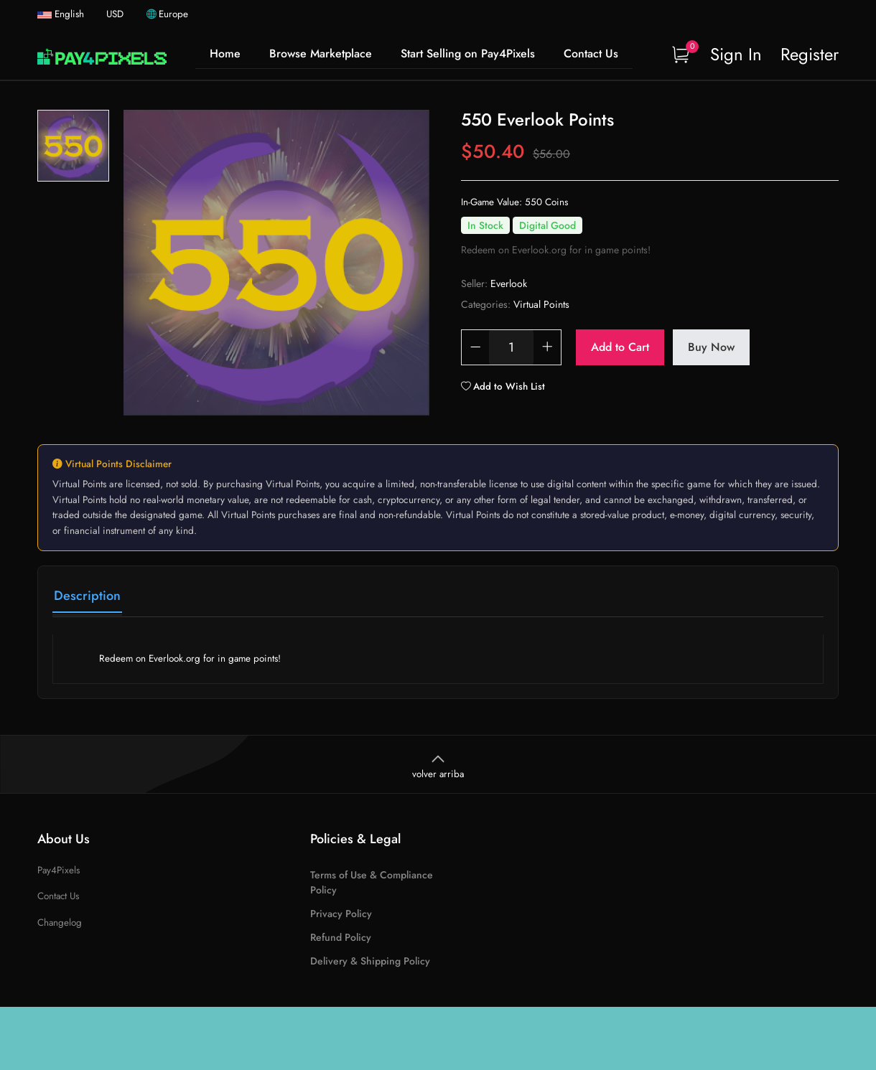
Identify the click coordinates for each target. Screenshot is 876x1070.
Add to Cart (620, 347)
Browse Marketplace (320, 53)
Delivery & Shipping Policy (370, 961)
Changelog (59, 922)
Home (225, 53)
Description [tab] (87, 595)
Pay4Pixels (58, 870)
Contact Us (591, 53)
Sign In (736, 54)
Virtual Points (541, 304)
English (62, 14)
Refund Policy (340, 937)
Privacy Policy (341, 913)
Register (810, 54)
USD (116, 14)
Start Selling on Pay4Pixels (468, 53)
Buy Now (711, 347)
